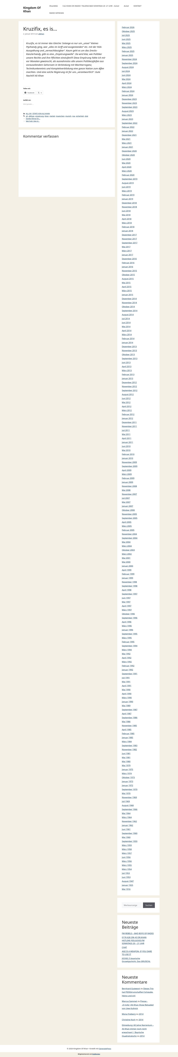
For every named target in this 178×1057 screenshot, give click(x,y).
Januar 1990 (127, 701)
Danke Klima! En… (33, 118)
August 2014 (128, 314)
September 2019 (129, 179)
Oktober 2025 (128, 31)
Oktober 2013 (128, 354)
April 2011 (126, 438)
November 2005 (129, 514)
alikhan (31, 116)
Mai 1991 (126, 681)
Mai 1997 (126, 601)
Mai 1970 (126, 793)
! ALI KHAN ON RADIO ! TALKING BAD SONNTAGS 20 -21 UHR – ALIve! (90, 6)
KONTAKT (137, 6)
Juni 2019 (126, 187)
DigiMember (96, 1054)
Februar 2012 (128, 414)
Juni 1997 (126, 598)
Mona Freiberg (129, 1014)
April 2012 (126, 406)
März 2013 (127, 370)
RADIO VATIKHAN (56, 13)
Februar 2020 (128, 175)
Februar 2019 (128, 195)
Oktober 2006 (128, 510)
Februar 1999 (128, 574)
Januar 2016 (127, 266)
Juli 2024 (126, 71)
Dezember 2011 (129, 422)
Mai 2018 (126, 214)
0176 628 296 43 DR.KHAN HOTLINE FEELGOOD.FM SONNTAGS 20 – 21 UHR (134, 940)
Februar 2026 (128, 27)
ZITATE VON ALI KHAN (41, 113)
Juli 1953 (126, 873)
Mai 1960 (126, 837)
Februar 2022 (128, 127)
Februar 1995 (128, 641)
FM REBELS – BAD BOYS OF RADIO (138, 933)
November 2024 (129, 59)
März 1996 (127, 625)
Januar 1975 (127, 769)
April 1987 (126, 713)
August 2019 (128, 183)
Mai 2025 (126, 43)
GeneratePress (105, 1048)
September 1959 (129, 841)
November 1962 (129, 821)
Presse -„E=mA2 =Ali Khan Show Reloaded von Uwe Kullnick (138, 1005)
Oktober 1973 (128, 777)
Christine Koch (128, 1019)
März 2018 (127, 222)
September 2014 (129, 310)
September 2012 (129, 390)
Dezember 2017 (129, 234)
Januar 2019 (127, 199)
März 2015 (127, 290)
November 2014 (129, 302)
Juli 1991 (126, 677)
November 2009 (129, 462)
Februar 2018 (128, 226)
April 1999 (126, 570)
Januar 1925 (127, 885)
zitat (86, 116)
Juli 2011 (126, 430)
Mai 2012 (126, 402)
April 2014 (126, 330)
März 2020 (127, 171)
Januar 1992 (127, 669)
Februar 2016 (128, 262)
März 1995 (127, 637)
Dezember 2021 (129, 135)
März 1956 (127, 861)
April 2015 (126, 286)
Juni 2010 (126, 446)
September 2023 (129, 107)
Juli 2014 (126, 318)
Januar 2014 (127, 342)
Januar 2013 (127, 378)
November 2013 (129, 350)
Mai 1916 (126, 889)
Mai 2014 (126, 326)
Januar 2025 (127, 55)
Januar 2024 (127, 95)
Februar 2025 (128, 51)
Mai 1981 (126, 757)
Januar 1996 (127, 629)
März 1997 (127, 609)
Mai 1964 (126, 813)
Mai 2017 (126, 246)
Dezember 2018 (129, 202)
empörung (39, 116)
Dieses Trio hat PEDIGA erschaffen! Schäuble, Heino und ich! (138, 992)
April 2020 (126, 167)
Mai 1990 (126, 689)
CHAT (124, 947)
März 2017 (127, 250)
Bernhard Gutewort (131, 988)
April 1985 (126, 729)
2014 (141, 1014)
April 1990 (126, 693)
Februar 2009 (128, 478)
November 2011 (129, 426)
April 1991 (126, 685)
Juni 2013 (126, 362)
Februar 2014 (128, 338)
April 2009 (126, 470)
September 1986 (129, 717)
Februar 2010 (128, 454)
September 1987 (129, 709)
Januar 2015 (127, 294)
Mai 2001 (126, 558)
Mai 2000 (126, 562)
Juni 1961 (126, 829)
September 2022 (129, 123)
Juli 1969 (126, 801)
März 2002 (127, 554)
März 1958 (127, 849)
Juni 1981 (126, 753)
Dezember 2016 (129, 258)
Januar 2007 (127, 506)
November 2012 (129, 386)
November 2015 (129, 270)
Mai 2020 (126, 163)
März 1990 (127, 697)
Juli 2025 (126, 35)
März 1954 (127, 869)
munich (68, 116)
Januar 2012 (127, 418)
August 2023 (128, 111)
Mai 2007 (126, 502)
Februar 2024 (128, 91)
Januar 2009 (127, 482)
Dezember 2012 (129, 382)
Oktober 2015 (128, 274)
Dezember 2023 (129, 99)
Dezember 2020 (129, 151)
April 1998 (126, 590)
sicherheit (80, 116)
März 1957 (127, 853)
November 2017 (129, 238)
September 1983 (129, 745)
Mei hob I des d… (33, 121)
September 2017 (129, 242)
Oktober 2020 (128, 155)
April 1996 (126, 621)
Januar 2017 (127, 254)
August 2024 (128, 67)
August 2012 (128, 394)
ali (27, 116)
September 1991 (129, 673)
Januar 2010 (127, 458)
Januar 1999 (127, 578)
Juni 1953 (126, 877)
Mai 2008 (126, 490)
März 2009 (127, 474)
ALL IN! (29, 113)
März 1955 (127, 865)
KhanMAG (53, 6)
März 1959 (127, 845)
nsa (73, 116)
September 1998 (129, 586)
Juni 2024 (126, 75)
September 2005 (129, 518)
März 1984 (127, 741)
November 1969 (129, 797)
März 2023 (127, 115)
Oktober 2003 (128, 550)
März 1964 (127, 817)
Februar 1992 (128, 665)
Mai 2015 (126, 282)
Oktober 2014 (128, 306)
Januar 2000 (127, 566)
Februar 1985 (128, 733)
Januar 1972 (127, 785)
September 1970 (129, 789)
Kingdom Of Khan (32, 9)
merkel (52, 116)
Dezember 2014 (129, 298)
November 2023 (129, 103)
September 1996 (129, 617)
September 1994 (129, 645)
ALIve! (126, 6)
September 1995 (129, 633)
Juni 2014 (126, 322)
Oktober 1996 (128, 613)
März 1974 (127, 773)
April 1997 (126, 605)
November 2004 (129, 534)
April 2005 (126, 522)
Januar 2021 (127, 147)
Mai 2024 (126, 79)
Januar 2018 (127, 230)
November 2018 (129, 206)
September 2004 (129, 538)
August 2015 (128, 278)
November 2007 (129, 494)
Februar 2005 (128, 530)
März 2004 (127, 546)
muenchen (60, 116)
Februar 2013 (128, 374)
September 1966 (129, 809)
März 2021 (127, 143)
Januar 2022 (127, 131)
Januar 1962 (127, 825)
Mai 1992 (126, 653)
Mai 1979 (126, 765)
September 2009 (129, 466)
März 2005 (127, 526)
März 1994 (127, 649)
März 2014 (127, 334)
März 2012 (127, 410)
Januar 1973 (127, 781)
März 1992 (127, 661)
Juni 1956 (126, 857)
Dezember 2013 (129, 346)
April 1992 (126, 657)
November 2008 (129, 486)
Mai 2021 (126, 139)
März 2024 (127, 87)
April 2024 (126, 83)
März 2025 (127, 47)
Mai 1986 (126, 721)
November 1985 (129, 725)
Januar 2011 (127, 442)
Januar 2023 (127, 119)
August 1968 (128, 805)
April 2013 (126, 366)
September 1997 (129, 594)
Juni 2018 (126, 210)
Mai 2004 (126, 542)
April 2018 (126, 218)
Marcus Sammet (129, 1001)
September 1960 (129, 833)
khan (47, 116)
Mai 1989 (126, 705)
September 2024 (129, 63)
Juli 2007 (126, 498)
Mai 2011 (126, 434)
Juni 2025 (126, 39)
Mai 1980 (126, 761)
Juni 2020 (126, 159)
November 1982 (129, 749)
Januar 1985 (127, 737)
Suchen (148, 905)
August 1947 (128, 881)
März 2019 (127, 191)
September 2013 (129, 358)
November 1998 (129, 582)
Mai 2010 (126, 450)
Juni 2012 (126, 398)
